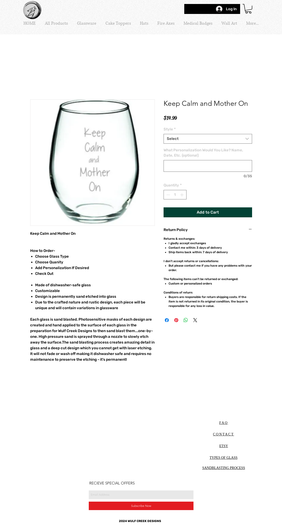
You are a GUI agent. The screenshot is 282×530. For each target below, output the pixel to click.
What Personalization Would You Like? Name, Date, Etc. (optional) (203, 153)
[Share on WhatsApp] (186, 320)
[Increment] (182, 194)
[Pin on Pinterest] (176, 320)
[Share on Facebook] (167, 320)
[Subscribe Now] (141, 506)
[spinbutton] (175, 194)
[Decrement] (167, 194)
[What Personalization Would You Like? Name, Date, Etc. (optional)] (208, 166)
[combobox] (208, 139)
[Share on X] (195, 320)
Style (170, 129)
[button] (248, 9)
